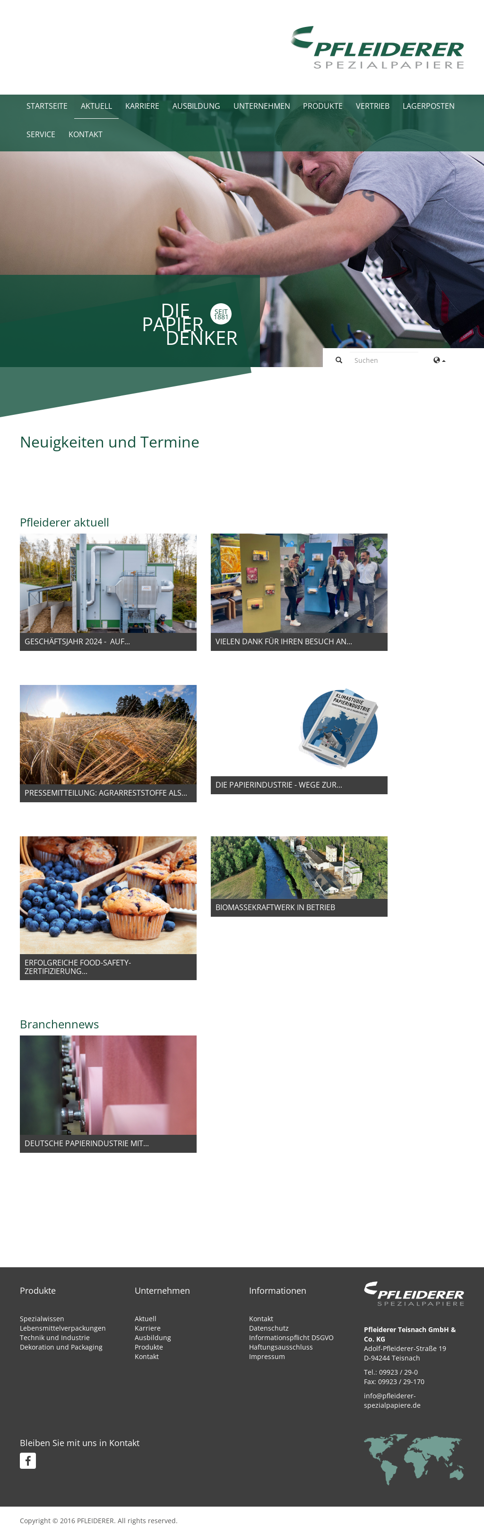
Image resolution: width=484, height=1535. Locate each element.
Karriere (142, 106)
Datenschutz (269, 1328)
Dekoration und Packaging (61, 1346)
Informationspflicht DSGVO (291, 1337)
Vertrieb (373, 106)
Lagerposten (429, 106)
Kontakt (86, 135)
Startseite (47, 106)
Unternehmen (261, 106)
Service (40, 135)
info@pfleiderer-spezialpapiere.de (392, 1400)
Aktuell (96, 106)
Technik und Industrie (55, 1337)
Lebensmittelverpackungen (63, 1328)
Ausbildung (196, 106)
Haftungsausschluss (281, 1346)
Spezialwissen (42, 1318)
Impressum (267, 1356)
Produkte (323, 106)
